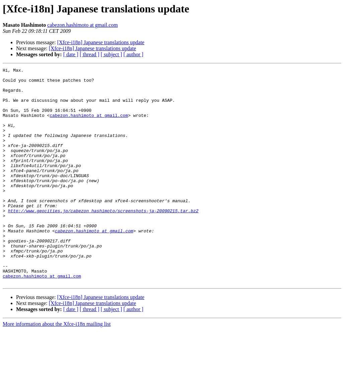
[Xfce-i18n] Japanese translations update (101, 42)
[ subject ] (111, 54)
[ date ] (70, 54)
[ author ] (133, 54)
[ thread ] (89, 54)
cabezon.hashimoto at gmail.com (82, 25)
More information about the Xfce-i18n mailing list (57, 367)
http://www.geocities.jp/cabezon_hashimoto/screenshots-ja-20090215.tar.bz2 (103, 240)
